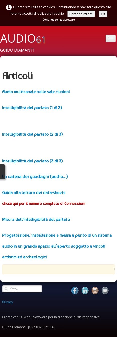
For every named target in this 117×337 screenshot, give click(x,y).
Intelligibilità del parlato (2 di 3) (32, 134)
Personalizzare (81, 14)
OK (103, 14)
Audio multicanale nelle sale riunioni (36, 91)
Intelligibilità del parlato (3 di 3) (32, 160)
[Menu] (111, 38)
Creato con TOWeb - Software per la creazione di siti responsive (51, 317)
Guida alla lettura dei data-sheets (33, 192)
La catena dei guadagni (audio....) (35, 176)
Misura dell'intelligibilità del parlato (36, 219)
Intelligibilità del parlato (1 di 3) (32, 107)
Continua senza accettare (58, 19)
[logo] (25, 42)
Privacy (7, 302)
